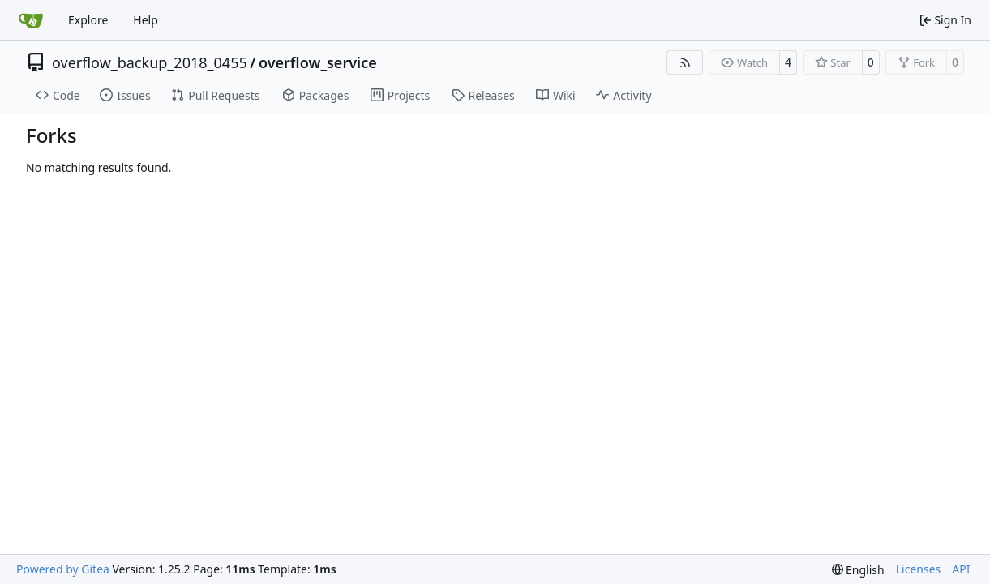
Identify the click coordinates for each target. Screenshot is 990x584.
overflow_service (318, 62)
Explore (88, 20)
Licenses (918, 569)
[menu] (858, 570)
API (961, 569)
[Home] (31, 20)
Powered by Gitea (62, 569)
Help (145, 20)
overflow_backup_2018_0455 (149, 62)
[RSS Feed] (685, 62)
